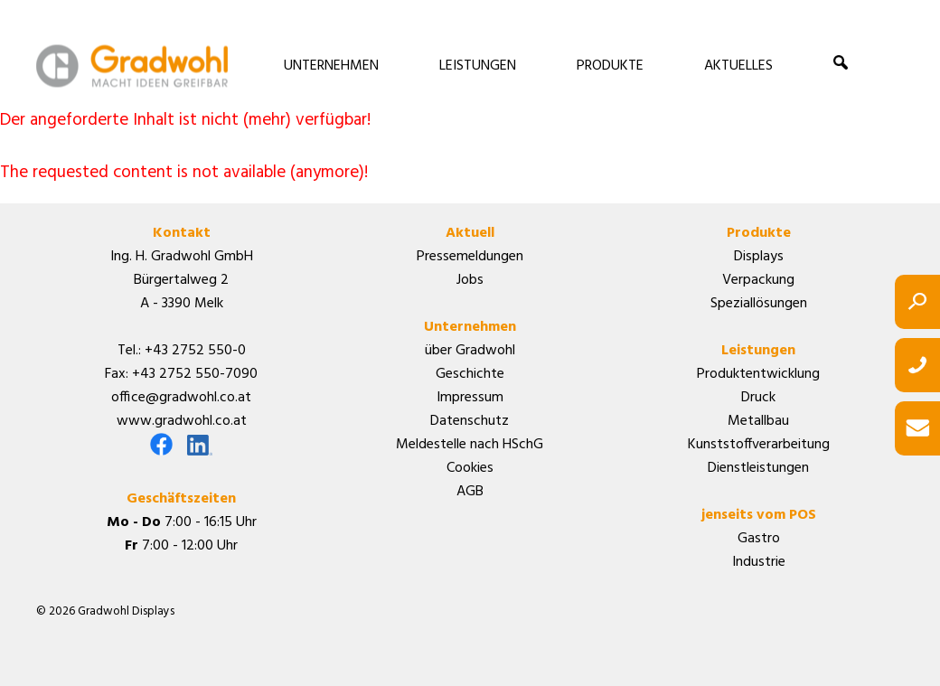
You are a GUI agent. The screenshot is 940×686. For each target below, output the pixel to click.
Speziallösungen (758, 303)
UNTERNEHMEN (331, 66)
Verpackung (758, 280)
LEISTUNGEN (477, 66)
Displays (759, 256)
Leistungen (758, 350)
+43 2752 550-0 (195, 350)
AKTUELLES (738, 66)
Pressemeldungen (470, 256)
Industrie (758, 562)
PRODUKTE (610, 66)
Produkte (759, 233)
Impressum (470, 397)
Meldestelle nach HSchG (469, 444)
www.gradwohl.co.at (182, 421)
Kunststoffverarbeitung (759, 444)
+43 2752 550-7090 (195, 374)
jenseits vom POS (758, 515)
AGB (470, 491)
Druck (758, 397)
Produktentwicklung (758, 374)
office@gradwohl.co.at (181, 397)
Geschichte (470, 374)
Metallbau (758, 421)
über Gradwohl (470, 350)
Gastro (759, 538)
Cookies (470, 468)
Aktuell (470, 233)
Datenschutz (469, 421)
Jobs (470, 280)
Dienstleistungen (758, 468)
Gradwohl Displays (132, 66)
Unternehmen (470, 327)
